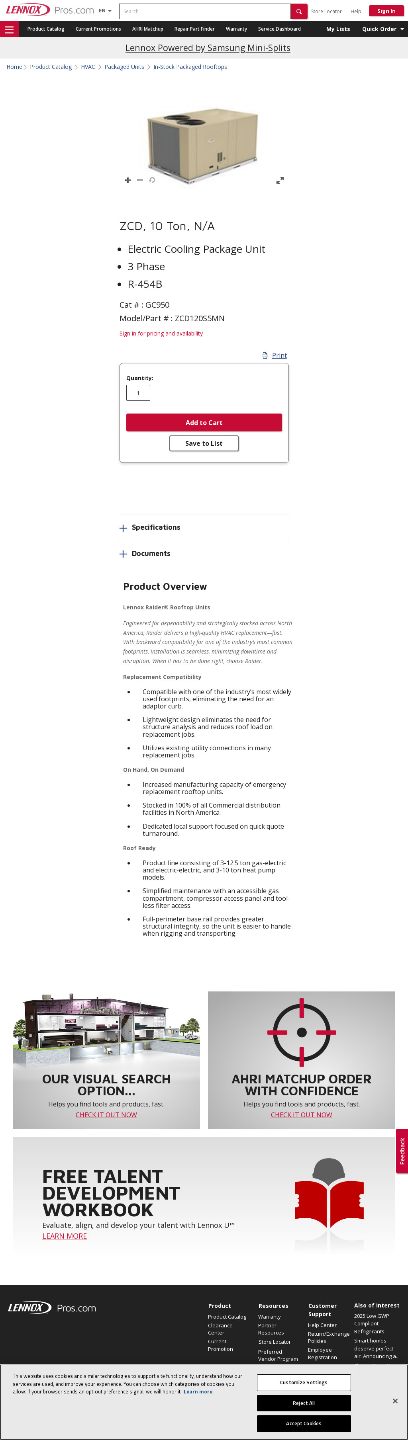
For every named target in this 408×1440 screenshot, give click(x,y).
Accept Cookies (304, 1428)
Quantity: (139, 378)
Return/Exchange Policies (329, 1337)
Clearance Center (220, 1329)
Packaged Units (124, 66)
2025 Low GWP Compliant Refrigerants (371, 1323)
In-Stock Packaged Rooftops (190, 66)
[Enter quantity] (138, 393)
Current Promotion (220, 1345)
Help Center (322, 1325)
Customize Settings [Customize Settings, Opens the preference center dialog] (304, 1387)
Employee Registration (322, 1353)
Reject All (304, 1407)
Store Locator (326, 11)
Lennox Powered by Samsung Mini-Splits (208, 47)
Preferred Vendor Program (278, 1355)
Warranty (236, 28)
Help (356, 11)
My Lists (338, 29)
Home (14, 66)
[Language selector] (102, 10)
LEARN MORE (64, 1236)
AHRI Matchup (147, 28)
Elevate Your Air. (373, 1365)
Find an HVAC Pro (279, 1367)
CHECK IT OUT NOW (106, 1115)
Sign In (386, 10)
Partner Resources (271, 1329)
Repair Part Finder (195, 28)
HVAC (88, 66)
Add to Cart (204, 422)
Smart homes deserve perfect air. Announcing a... (377, 1348)
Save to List (204, 443)
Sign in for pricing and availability (161, 333)
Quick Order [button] (379, 29)
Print (274, 355)
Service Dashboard (279, 28)
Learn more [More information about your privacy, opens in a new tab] (198, 1396)
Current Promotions (98, 28)
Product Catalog (46, 28)
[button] (299, 11)
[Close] (395, 1405)
